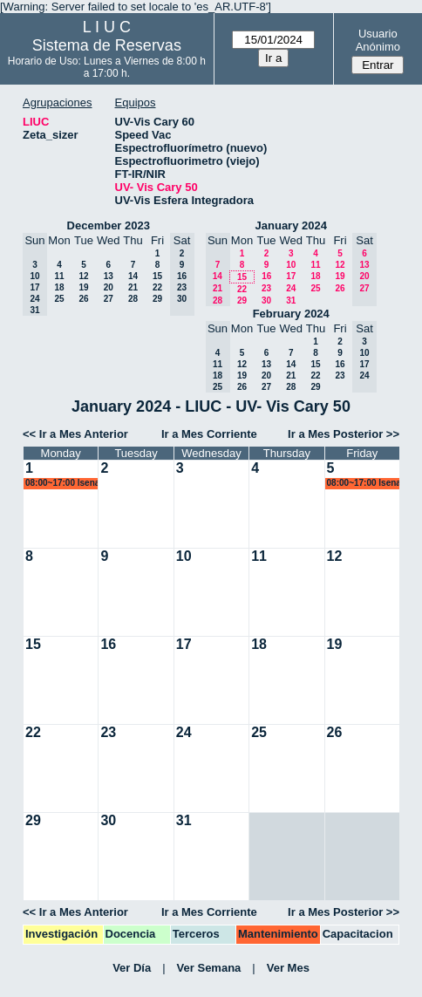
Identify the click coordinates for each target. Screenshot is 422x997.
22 (157, 287)
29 (157, 299)
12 (83, 276)
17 (291, 276)
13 (108, 276)
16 (266, 276)
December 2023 (108, 225)
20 (108, 287)
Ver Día (131, 967)
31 (291, 300)
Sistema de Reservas (106, 45)
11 (59, 276)
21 (133, 287)
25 (59, 299)
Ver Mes (288, 967)
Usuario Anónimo (378, 40)
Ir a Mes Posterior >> (343, 433)
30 (266, 300)
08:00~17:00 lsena (62, 483)
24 (291, 288)
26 (83, 299)
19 (83, 287)
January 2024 (291, 225)
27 (108, 299)
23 (266, 288)
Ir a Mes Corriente (209, 433)
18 (59, 287)
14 (133, 276)
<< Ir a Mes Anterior (75, 433)
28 (133, 299)
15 (157, 276)
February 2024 (291, 313)
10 (291, 265)
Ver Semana (209, 967)
